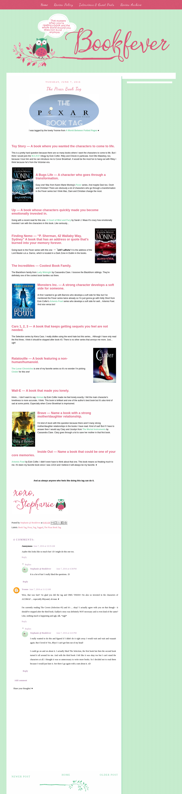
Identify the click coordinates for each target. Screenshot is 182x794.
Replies (28, 564)
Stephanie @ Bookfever (40, 569)
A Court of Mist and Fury (59, 220)
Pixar (29, 527)
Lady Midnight (44, 272)
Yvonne (25, 589)
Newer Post (21, 776)
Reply (24, 557)
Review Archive (131, 5)
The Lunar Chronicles (22, 368)
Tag (34, 527)
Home (44, 5)
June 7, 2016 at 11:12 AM (40, 589)
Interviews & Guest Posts (96, 5)
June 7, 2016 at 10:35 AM (44, 546)
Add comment (20, 680)
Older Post (109, 775)
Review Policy (63, 5)
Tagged (40, 527)
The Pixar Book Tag (52, 527)
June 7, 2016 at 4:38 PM (66, 569)
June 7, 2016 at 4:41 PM (66, 633)
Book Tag (22, 527)
